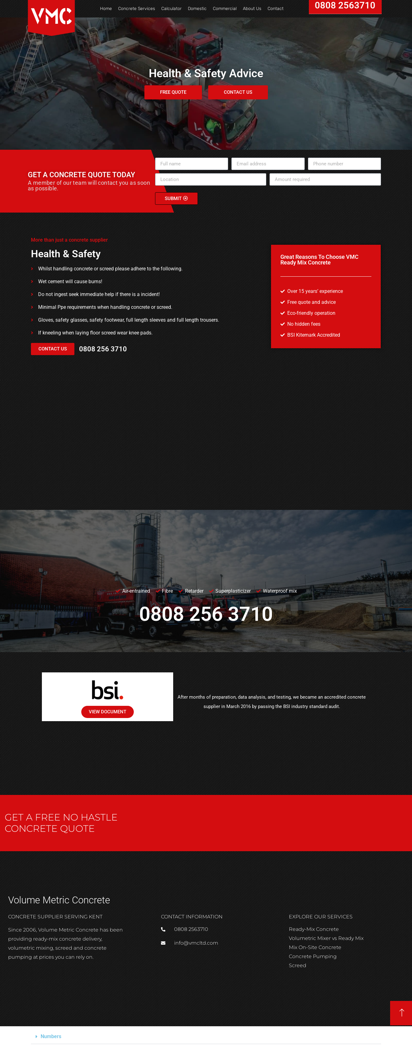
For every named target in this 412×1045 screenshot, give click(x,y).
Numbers (51, 1036)
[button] (206, 1036)
